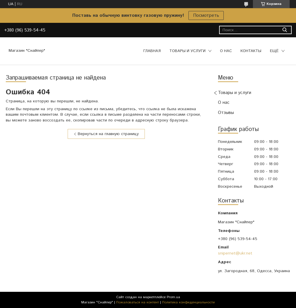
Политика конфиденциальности (188, 302)
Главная (152, 51)
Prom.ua (173, 297)
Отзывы (226, 113)
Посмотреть (206, 15)
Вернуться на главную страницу (108, 134)
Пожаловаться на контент (137, 302)
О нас (226, 51)
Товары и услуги (187, 51)
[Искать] (284, 30)
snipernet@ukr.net (235, 253)
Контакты (250, 51)
